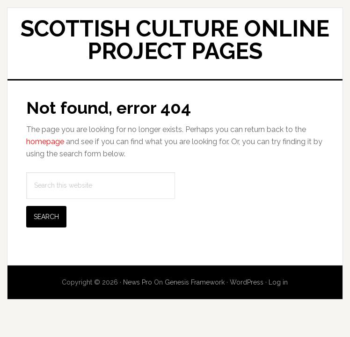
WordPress (246, 282)
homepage (45, 141)
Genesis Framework (195, 282)
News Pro (137, 282)
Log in (278, 282)
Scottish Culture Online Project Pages (175, 39)
